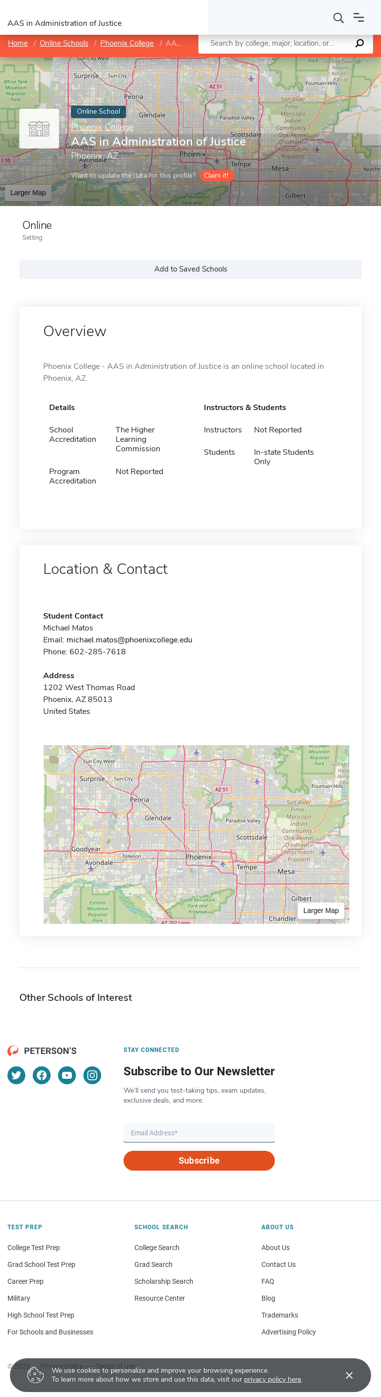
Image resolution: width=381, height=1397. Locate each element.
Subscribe (199, 1160)
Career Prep (25, 1281)
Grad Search (153, 1264)
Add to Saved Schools (190, 269)
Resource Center (159, 1298)
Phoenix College (127, 43)
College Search (157, 1248)
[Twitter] (16, 1075)
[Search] (339, 17)
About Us (275, 1248)
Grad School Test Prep (41, 1264)
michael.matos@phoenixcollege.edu (129, 639)
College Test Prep (33, 1248)
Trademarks (279, 1315)
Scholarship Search (163, 1281)
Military (18, 1298)
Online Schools (64, 43)
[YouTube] (67, 1075)
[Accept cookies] (342, 1375)
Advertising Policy (288, 1332)
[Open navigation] (359, 17)
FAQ (267, 1281)
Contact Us (278, 1264)
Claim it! (216, 175)
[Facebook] (42, 1075)
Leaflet (261, 62)
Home (18, 43)
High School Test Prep (40, 1315)
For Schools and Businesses (50, 1332)
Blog (268, 1298)
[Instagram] (92, 1075)
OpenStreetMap (313, 62)
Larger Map (28, 193)
